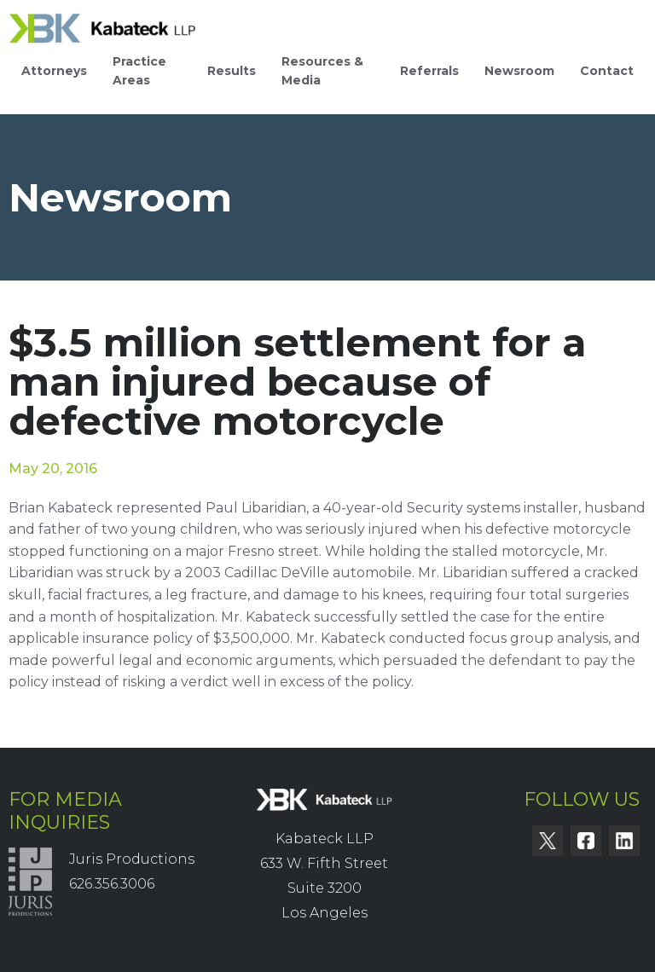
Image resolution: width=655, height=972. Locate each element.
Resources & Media (322, 71)
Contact (607, 70)
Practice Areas (139, 71)
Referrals (429, 70)
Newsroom (519, 70)
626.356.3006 (111, 884)
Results (231, 70)
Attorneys (54, 70)
